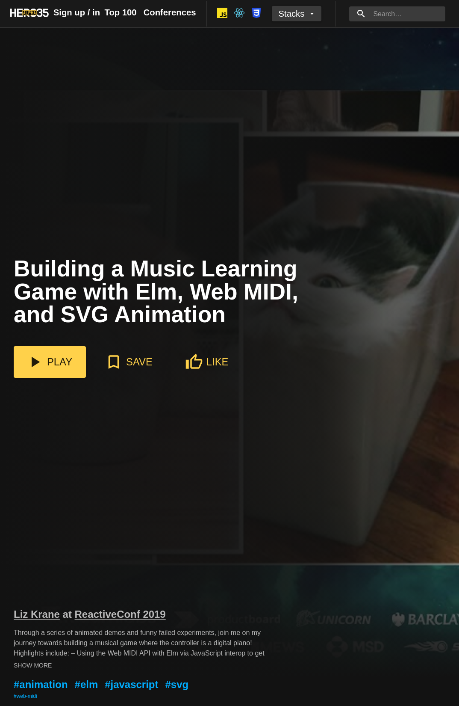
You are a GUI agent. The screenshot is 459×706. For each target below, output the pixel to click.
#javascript (131, 684)
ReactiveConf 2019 (120, 614)
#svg (176, 684)
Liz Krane (37, 614)
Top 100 (121, 12)
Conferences (170, 12)
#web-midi (25, 696)
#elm (86, 684)
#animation (41, 684)
